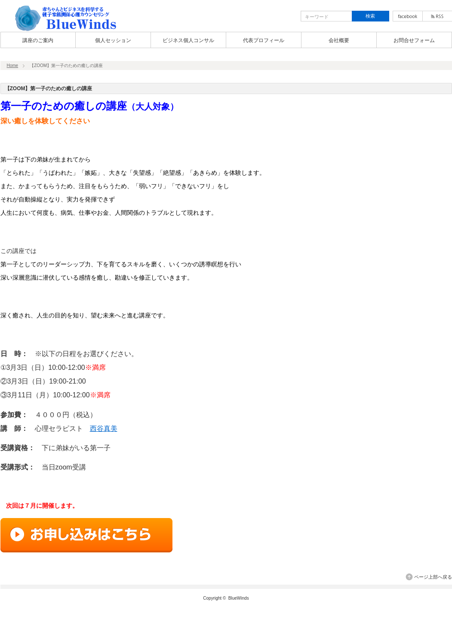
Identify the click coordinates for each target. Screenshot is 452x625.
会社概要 (339, 40)
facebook (408, 16)
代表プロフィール (263, 40)
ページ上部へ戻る (433, 576)
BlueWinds (238, 598)
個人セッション (113, 40)
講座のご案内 (37, 40)
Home (12, 65)
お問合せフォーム (414, 40)
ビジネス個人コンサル (188, 40)
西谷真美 (103, 428)
